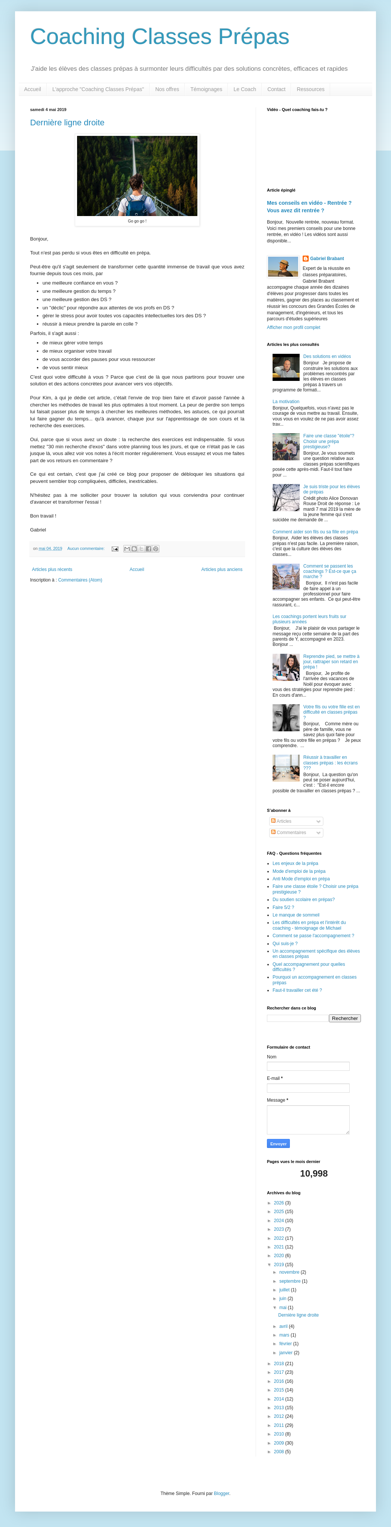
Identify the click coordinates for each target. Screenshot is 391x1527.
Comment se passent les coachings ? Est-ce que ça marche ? (329, 571)
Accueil (32, 89)
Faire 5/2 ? (283, 907)
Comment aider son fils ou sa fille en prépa (315, 531)
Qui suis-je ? (285, 943)
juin (283, 1298)
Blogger (221, 1493)
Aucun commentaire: (86, 548)
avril (284, 1326)
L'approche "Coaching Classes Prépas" (98, 89)
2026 (279, 1203)
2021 (279, 1247)
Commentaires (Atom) (80, 580)
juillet (285, 1290)
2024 (279, 1220)
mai (283, 1307)
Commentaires (288, 832)
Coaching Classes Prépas (159, 36)
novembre (290, 1272)
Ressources (310, 89)
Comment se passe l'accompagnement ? (313, 935)
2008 (279, 1451)
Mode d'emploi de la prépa (299, 871)
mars (285, 1335)
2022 (279, 1238)
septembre (290, 1281)
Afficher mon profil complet (293, 327)
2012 (279, 1416)
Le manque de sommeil (296, 915)
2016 (279, 1381)
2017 (279, 1372)
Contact (276, 89)
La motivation (286, 401)
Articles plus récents (52, 569)
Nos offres (167, 89)
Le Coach (244, 89)
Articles (281, 821)
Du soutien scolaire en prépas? (304, 899)
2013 (279, 1407)
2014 (279, 1399)
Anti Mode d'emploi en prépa (301, 878)
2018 (279, 1363)
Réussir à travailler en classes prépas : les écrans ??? (330, 763)
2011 (279, 1425)
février (286, 1343)
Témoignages (206, 89)
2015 (279, 1390)
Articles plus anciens (222, 569)
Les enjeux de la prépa (295, 863)
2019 (279, 1264)
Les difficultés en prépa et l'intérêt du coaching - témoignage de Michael (309, 925)
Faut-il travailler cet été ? (297, 990)
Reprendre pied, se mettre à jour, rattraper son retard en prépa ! (331, 662)
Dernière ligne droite (67, 122)
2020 (279, 1255)
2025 (279, 1211)
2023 (279, 1229)
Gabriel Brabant (327, 258)
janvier (286, 1352)
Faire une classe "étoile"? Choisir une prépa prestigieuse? (328, 441)
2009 (279, 1443)
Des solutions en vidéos (327, 356)
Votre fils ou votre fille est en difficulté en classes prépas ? (331, 712)
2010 (279, 1434)
